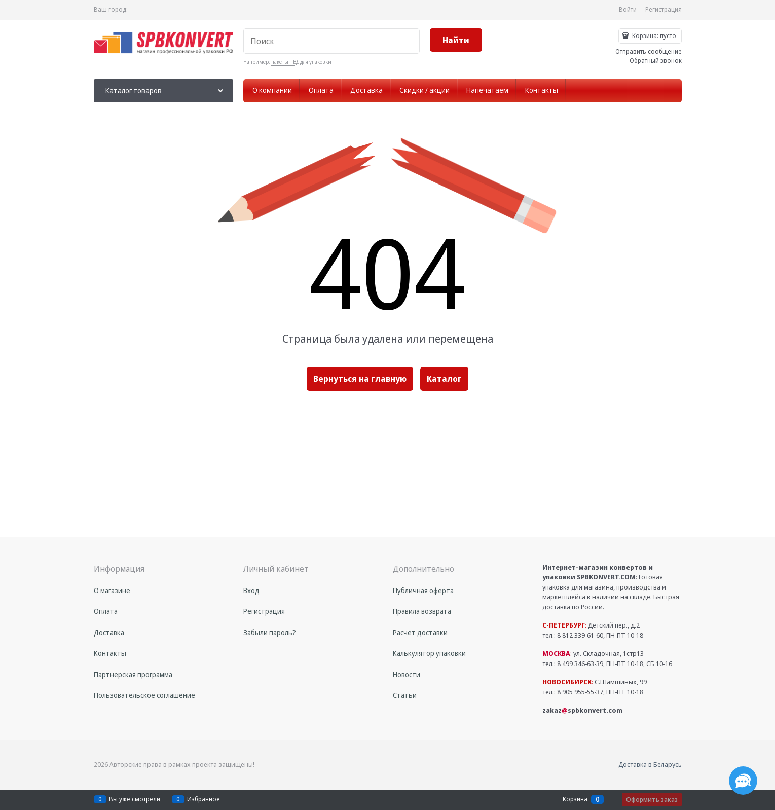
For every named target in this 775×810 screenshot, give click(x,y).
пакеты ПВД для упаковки (301, 61)
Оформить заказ (652, 799)
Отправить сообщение (648, 51)
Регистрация (663, 9)
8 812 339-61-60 (580, 635)
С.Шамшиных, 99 (594, 681)
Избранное (203, 799)
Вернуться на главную (360, 378)
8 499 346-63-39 (580, 663)
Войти (628, 9)
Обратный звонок (656, 60)
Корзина (575, 799)
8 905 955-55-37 (580, 691)
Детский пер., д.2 (591, 625)
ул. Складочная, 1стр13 (593, 653)
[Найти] (456, 40)
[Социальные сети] (743, 780)
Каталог (444, 378)
